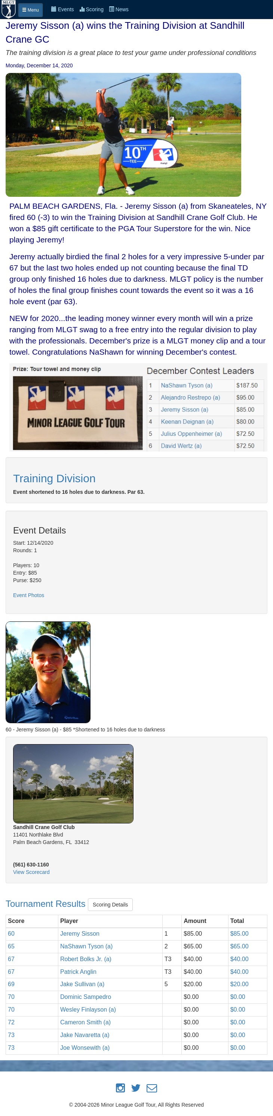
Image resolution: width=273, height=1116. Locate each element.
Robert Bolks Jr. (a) (85, 959)
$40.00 (239, 959)
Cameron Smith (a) (85, 1022)
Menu (30, 10)
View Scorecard (31, 872)
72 (11, 1022)
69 (11, 984)
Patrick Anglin (78, 972)
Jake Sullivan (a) (82, 984)
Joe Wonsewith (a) (85, 1048)
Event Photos (28, 595)
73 (11, 1035)
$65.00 (239, 946)
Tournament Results (47, 904)
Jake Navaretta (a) (85, 1035)
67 (11, 959)
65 (11, 946)
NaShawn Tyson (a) (86, 946)
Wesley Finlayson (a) (88, 1009)
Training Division (54, 478)
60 (11, 933)
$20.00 (239, 984)
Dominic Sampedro (85, 997)
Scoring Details (110, 905)
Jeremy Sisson (79, 933)
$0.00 (237, 997)
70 (11, 997)
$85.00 (239, 933)
